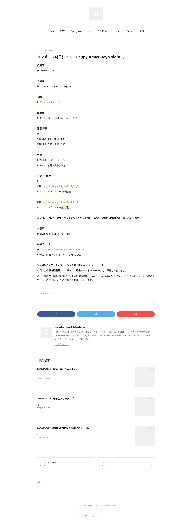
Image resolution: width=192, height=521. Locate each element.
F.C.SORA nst (104, 31)
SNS (142, 31)
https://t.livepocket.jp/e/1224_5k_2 (61, 202)
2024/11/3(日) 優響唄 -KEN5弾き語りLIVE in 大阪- (63, 428)
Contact (130, 31)
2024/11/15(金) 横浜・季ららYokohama (57, 369)
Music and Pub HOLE (51, 102)
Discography (76, 31)
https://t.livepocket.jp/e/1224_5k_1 (61, 186)
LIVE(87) (40, 293)
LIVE (62, 31)
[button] (51, 31)
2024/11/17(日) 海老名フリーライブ (55, 398)
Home (51, 31)
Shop (118, 31)
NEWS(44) (48, 293)
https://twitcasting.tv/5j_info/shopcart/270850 (62, 249)
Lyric (90, 31)
